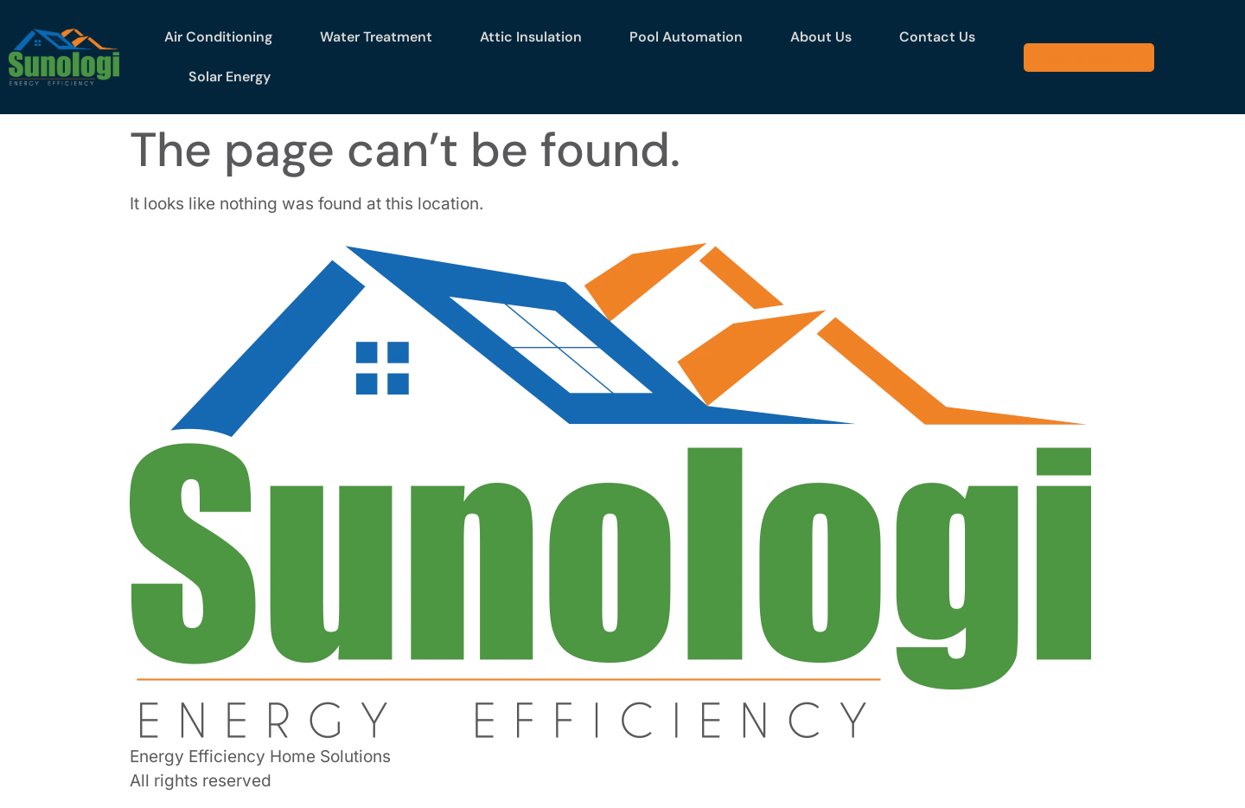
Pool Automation (686, 37)
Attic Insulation (531, 37)
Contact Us (937, 37)
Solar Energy (229, 76)
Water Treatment (376, 37)
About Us (821, 37)
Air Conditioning (218, 37)
